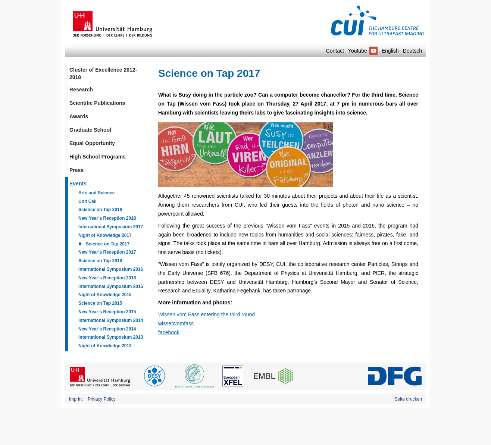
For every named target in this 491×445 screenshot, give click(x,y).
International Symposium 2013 (110, 337)
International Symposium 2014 (110, 320)
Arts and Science (96, 192)
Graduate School (90, 130)
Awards (78, 116)
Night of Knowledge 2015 (105, 294)
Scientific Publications (97, 103)
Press (76, 170)
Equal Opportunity (92, 143)
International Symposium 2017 (110, 226)
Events (78, 184)
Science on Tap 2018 (100, 209)
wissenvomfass (176, 323)
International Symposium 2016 (110, 269)
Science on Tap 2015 (100, 303)
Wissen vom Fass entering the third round (206, 314)
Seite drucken (408, 399)
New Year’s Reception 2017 (107, 252)
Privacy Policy (102, 399)
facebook (168, 332)
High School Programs (97, 157)
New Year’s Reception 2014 (107, 329)
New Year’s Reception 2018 (107, 218)
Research (81, 90)
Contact (335, 51)
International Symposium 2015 (110, 286)
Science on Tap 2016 (100, 260)
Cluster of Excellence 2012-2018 (103, 73)
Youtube (363, 51)
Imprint (76, 399)
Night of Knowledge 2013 (105, 345)
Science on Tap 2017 (107, 244)
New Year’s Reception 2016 (107, 278)
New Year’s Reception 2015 (107, 311)
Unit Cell (87, 201)
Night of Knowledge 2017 (105, 235)
